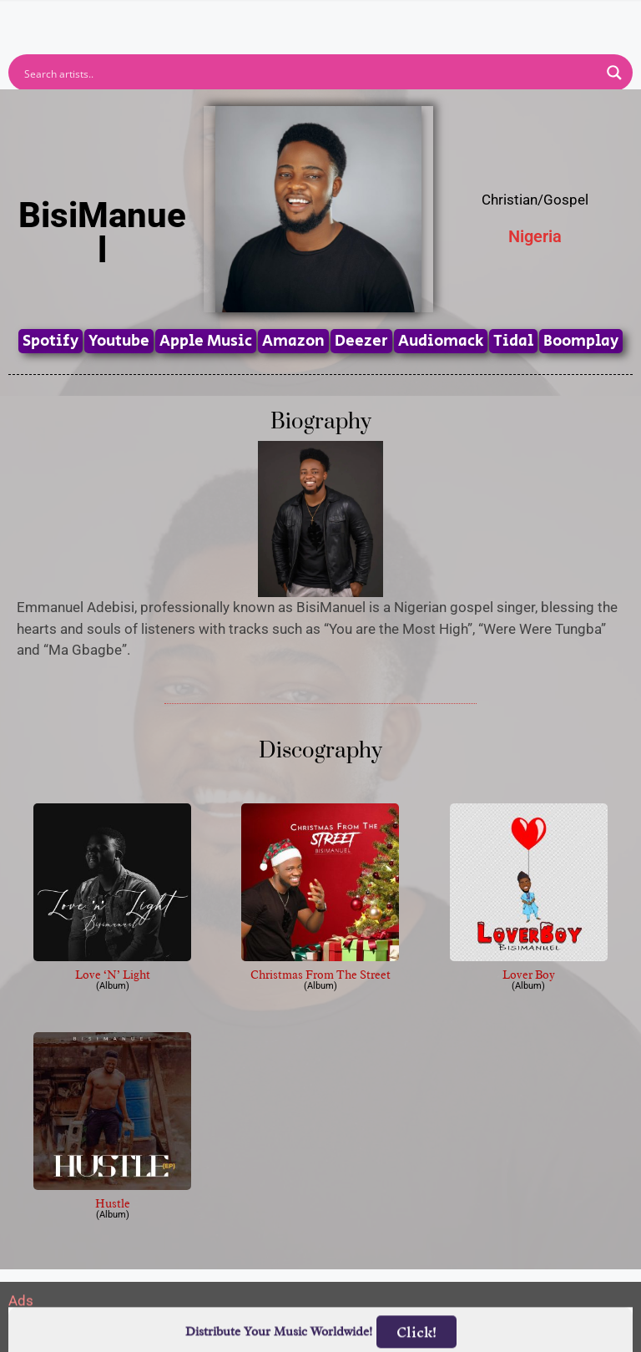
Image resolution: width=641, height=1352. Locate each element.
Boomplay (580, 341)
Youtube (118, 341)
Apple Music (205, 341)
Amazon (293, 341)
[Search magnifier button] (614, 72)
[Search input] (309, 72)
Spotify (50, 341)
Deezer (361, 341)
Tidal (513, 341)
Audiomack (440, 341)
